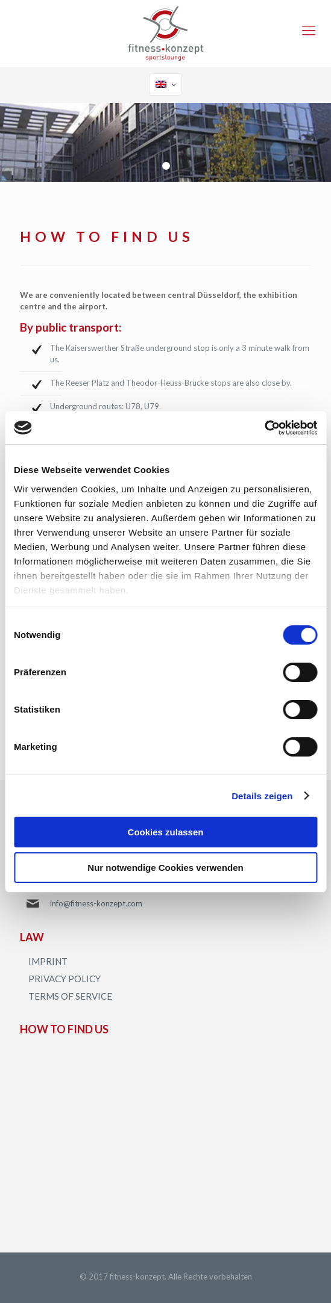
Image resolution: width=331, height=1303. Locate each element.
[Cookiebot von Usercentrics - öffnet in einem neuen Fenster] (264, 428)
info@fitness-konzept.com (96, 903)
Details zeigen (262, 796)
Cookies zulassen (166, 832)
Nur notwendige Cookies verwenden (165, 867)
